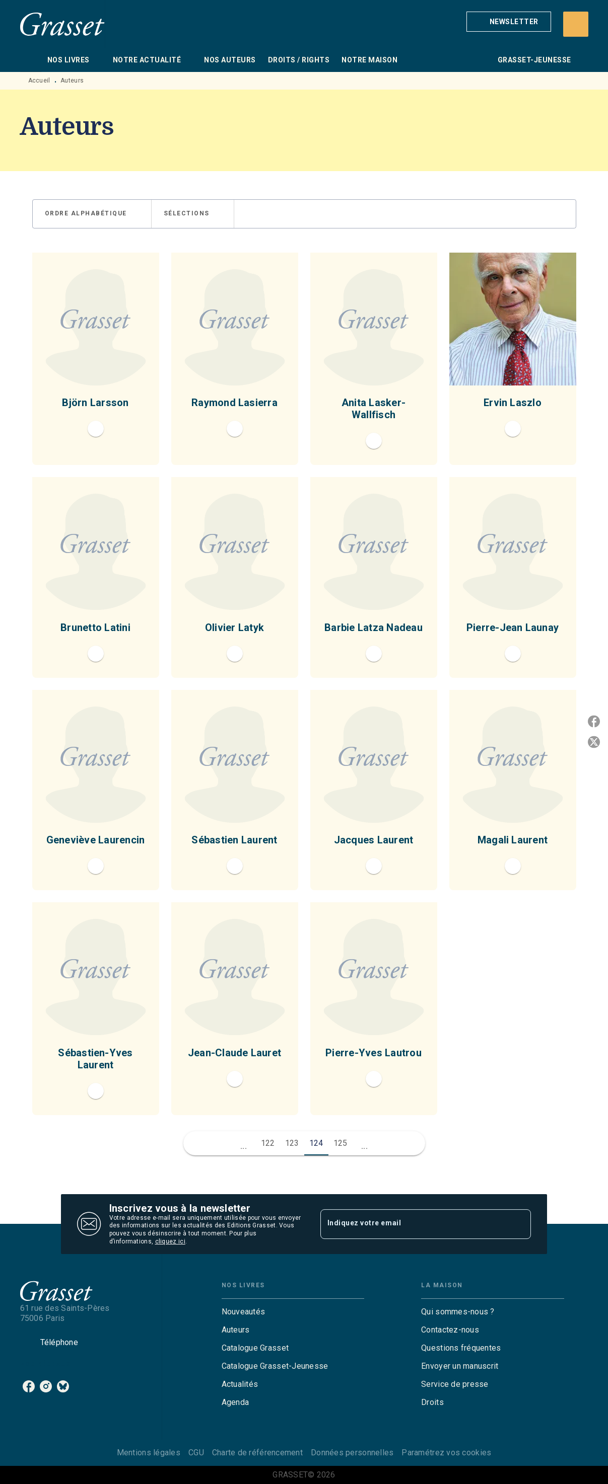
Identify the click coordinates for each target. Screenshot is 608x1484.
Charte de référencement (257, 1452)
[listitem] (28, 1386)
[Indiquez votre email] (413, 1223)
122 (268, 1143)
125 (340, 1143)
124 (316, 1143)
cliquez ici (170, 1241)
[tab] (30, 60)
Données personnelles (352, 1452)
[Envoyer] (519, 1224)
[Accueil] (62, 24)
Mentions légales (148, 1452)
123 (292, 1143)
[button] (508, 22)
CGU (196, 1452)
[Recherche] (575, 24)
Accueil (39, 80)
